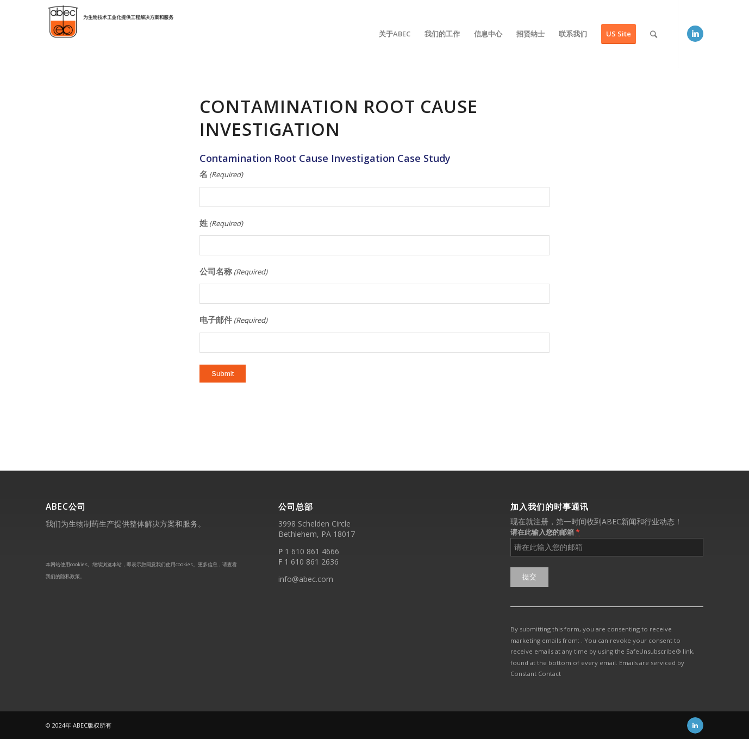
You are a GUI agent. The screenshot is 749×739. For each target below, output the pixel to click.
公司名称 (233, 272)
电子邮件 (233, 320)
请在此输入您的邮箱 (545, 532)
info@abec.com (305, 579)
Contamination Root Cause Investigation (338, 118)
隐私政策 (70, 576)
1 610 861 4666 (312, 551)
